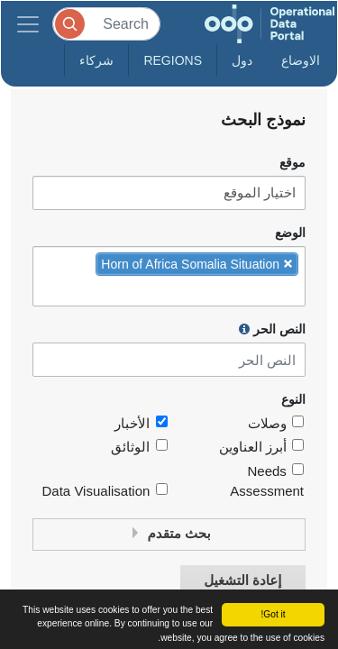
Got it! (272, 614)
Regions (172, 60)
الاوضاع (300, 60)
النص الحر (272, 329)
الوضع (290, 233)
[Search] (106, 24)
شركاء (96, 60)
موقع (292, 162)
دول (242, 60)
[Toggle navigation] (28, 24)
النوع (293, 400)
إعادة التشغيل (242, 581)
